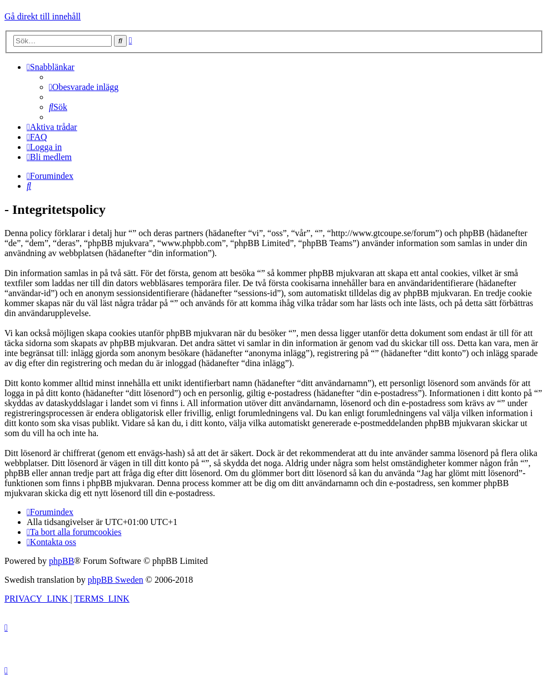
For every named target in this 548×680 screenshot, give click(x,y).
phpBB (61, 561)
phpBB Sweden (115, 579)
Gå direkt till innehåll (42, 16)
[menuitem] (83, 87)
